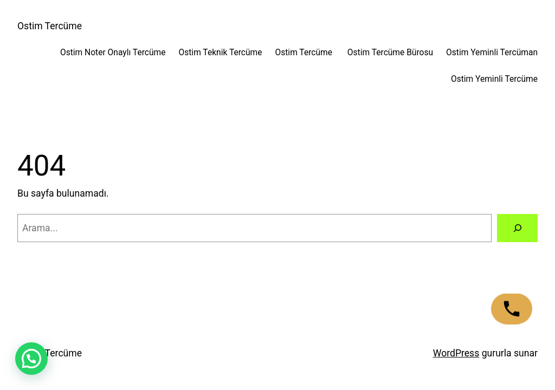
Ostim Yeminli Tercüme (494, 79)
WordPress (456, 353)
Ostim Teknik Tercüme (220, 52)
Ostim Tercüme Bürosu (390, 52)
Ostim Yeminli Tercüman (492, 52)
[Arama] (517, 228)
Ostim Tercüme (49, 26)
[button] (31, 358)
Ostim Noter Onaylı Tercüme (113, 52)
